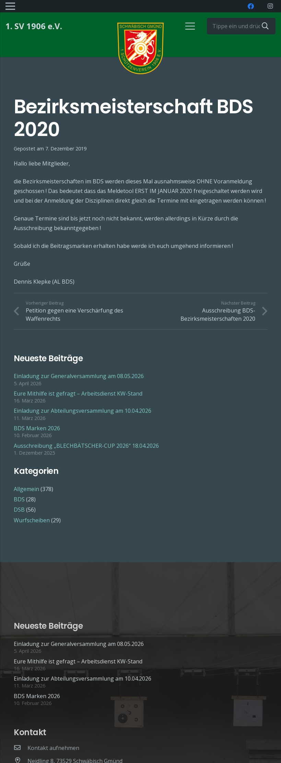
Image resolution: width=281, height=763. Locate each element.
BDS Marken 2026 (37, 428)
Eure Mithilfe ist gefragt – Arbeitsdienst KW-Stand (78, 393)
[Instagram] (270, 6)
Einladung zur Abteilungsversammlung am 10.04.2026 (82, 410)
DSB (19, 509)
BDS (19, 499)
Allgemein (26, 489)
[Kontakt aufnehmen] (20, 748)
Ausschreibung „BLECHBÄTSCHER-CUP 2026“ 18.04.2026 (86, 445)
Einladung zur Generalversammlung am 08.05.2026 (79, 376)
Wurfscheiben (32, 520)
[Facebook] (251, 6)
